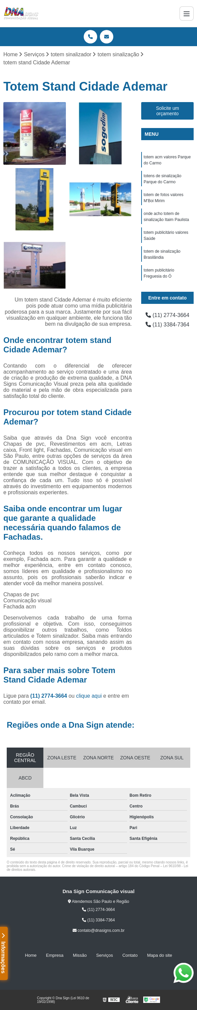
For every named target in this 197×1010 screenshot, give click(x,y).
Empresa (55, 955)
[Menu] (187, 13)
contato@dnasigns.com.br (99, 930)
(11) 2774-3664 (49, 696)
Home (31, 955)
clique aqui (89, 696)
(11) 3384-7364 (167, 324)
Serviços (104, 955)
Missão (80, 955)
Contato (130, 955)
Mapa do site (159, 955)
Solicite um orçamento (167, 110)
